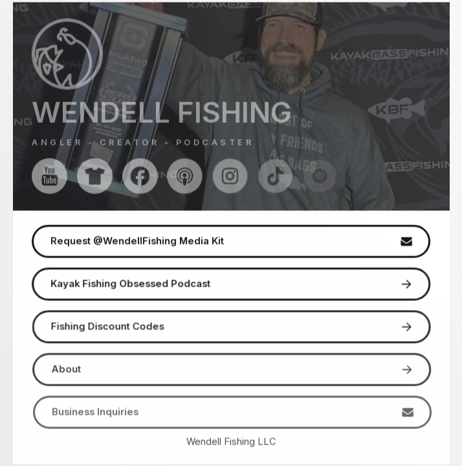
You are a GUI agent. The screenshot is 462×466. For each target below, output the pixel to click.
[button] (49, 176)
